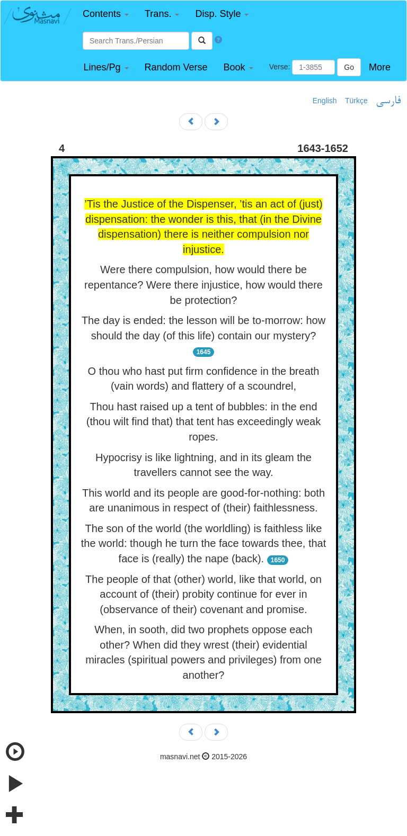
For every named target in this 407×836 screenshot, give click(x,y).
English (325, 100)
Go (349, 67)
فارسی (388, 101)
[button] (106, 14)
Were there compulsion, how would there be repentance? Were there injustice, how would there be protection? (203, 284)
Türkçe (356, 100)
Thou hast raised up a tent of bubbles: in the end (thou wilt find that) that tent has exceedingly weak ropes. (203, 422)
